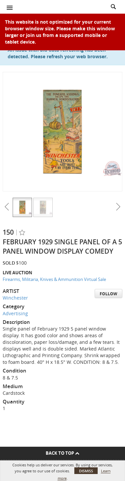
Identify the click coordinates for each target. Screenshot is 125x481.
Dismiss (86, 470)
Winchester (15, 298)
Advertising (15, 313)
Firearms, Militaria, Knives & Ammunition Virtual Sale (54, 279)
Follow (108, 294)
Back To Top (62, 453)
